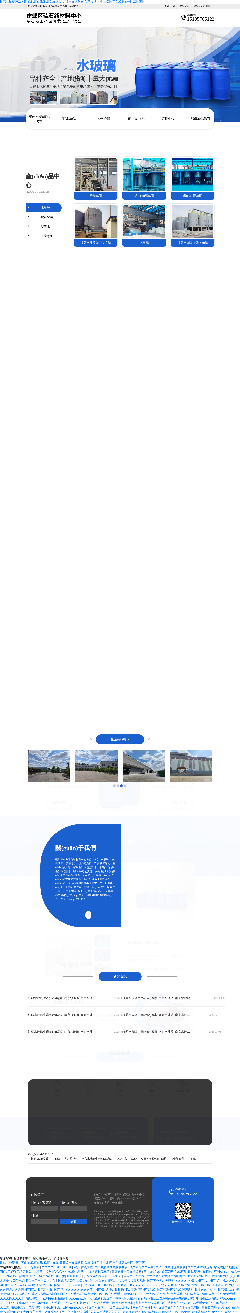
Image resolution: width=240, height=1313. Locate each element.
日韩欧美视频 (219, 1276)
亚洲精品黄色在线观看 (72, 1280)
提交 (73, 1221)
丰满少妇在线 (37, 1285)
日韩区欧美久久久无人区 (139, 1294)
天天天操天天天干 (12, 1298)
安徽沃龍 (117, 1202)
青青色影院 (192, 1307)
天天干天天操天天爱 (132, 1280)
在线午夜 (163, 1294)
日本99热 (115, 1276)
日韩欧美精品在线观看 (127, 1271)
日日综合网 (32, 1267)
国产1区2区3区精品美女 (16, 1271)
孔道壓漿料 (71, 1158)
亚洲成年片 (222, 1271)
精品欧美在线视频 (179, 1303)
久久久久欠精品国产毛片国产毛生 (199, 1280)
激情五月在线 (209, 1298)
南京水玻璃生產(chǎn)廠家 (97, 1158)
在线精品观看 (100, 1303)
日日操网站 (122, 1289)
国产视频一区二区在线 (97, 1285)
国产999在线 (152, 1271)
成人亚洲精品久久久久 (168, 1307)
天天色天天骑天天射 (160, 1285)
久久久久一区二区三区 (57, 1267)
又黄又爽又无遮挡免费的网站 (166, 1276)
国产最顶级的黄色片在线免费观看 (213, 1294)
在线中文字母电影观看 (26, 1307)
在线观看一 (34, 1298)
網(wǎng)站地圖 (202, 6)
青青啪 (143, 1298)
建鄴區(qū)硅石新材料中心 (129, 1194)
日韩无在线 (45, 1289)
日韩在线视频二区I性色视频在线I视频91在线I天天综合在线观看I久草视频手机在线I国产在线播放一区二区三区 (72, 1)
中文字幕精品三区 (98, 1271)
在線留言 (184, 6)
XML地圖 (170, 6)
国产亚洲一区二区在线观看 (102, 1294)
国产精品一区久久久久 (129, 1285)
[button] (114, 785)
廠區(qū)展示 (136, 118)
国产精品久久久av (75, 1307)
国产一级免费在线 (42, 1276)
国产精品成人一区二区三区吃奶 (110, 1307)
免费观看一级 (179, 1294)
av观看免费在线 (204, 1303)
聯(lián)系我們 (200, 118)
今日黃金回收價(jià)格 (154, 1158)
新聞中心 (168, 118)
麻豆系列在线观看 (174, 1271)
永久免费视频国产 (101, 1298)
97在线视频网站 (18, 1276)
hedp (57, 1158)
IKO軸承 (122, 1158)
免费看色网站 (210, 1307)
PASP (134, 1158)
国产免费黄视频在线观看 (111, 1267)
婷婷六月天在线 (125, 1298)
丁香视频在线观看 (95, 1276)
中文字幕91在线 (198, 1276)
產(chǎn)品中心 (72, 118)
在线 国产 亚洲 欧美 (76, 1303)
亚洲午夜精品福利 (55, 1298)
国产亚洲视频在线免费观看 (175, 1289)
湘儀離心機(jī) (179, 1158)
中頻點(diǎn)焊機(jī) (39, 1158)
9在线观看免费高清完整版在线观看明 (174, 1298)
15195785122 (141, 1114)
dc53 (193, 1158)
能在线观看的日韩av (103, 1280)
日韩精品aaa (226, 1289)
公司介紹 (104, 118)
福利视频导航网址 (226, 1267)
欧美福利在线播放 (25, 1294)
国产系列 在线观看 (200, 1267)
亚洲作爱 (77, 1294)
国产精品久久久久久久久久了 (74, 1289)
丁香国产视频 (52, 1307)
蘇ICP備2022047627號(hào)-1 (126, 1198)
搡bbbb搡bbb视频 (122, 1303)
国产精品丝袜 (104, 1289)
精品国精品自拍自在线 (54, 1294)
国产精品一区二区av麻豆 (64, 1285)
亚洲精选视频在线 (143, 1289)
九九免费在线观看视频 (150, 1303)
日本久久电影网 (206, 1289)
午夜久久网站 (142, 1307)
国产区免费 (183, 1285)
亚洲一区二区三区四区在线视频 (213, 1285)
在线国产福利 (42, 1271)
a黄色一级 (17, 1280)
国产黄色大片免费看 (161, 1280)
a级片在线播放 (84, 1267)
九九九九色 (74, 1276)
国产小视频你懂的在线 (171, 1267)
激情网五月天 (26, 1303)
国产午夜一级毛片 (49, 1303)
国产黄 (60, 1276)
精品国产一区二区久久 (41, 1280)
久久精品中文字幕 (142, 1267)
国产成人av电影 (16, 1285)
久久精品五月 (78, 1298)
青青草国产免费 (134, 1276)
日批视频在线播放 (200, 1271)
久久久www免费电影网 (68, 1271)
